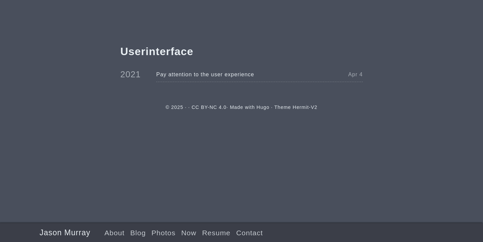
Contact (249, 233)
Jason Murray (65, 232)
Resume (216, 233)
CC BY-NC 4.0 (209, 107)
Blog (138, 233)
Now (188, 233)
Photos (163, 233)
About (114, 233)
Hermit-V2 (305, 107)
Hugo (262, 107)
